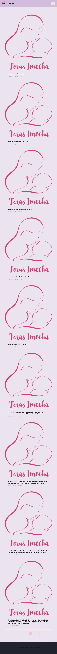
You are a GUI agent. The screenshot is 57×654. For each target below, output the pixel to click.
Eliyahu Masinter (37, 647)
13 (26, 633)
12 (21, 633)
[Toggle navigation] (53, 3)
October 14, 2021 (11, 76)
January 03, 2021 (11, 485)
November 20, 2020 (12, 625)
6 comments (20, 555)
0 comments (19, 76)
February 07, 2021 (11, 416)
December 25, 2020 (12, 555)
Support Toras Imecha (28, 649)
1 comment (18, 144)
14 (30, 633)
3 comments (20, 625)
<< (17, 633)
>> (39, 633)
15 (35, 633)
